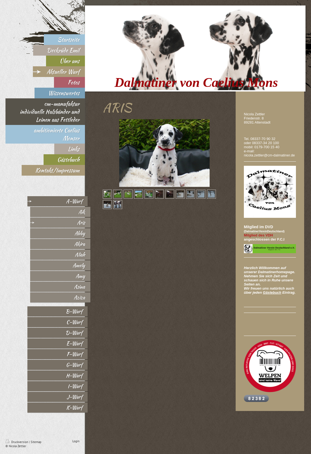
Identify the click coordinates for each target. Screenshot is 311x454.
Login (75, 441)
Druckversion (17, 442)
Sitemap (36, 442)
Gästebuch (272, 292)
